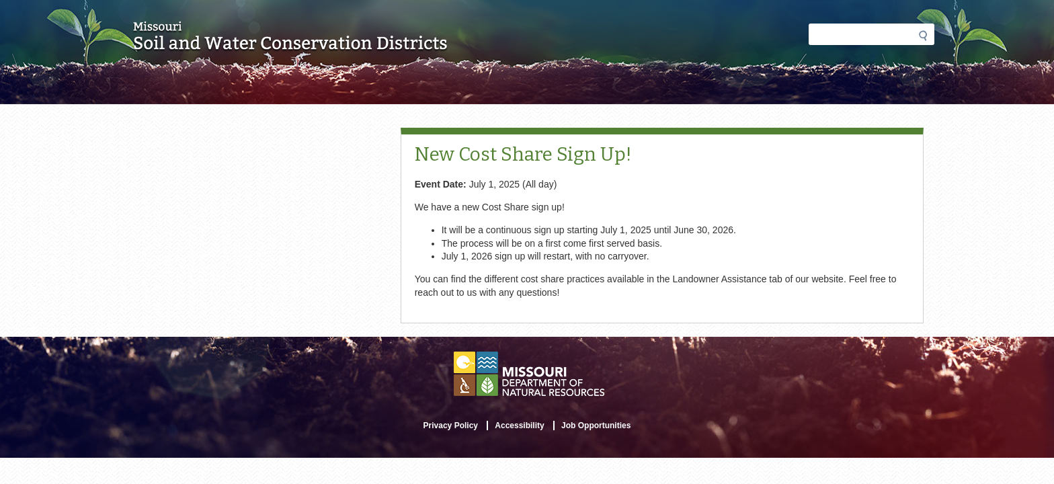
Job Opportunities (596, 425)
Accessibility (519, 425)
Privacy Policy (450, 425)
